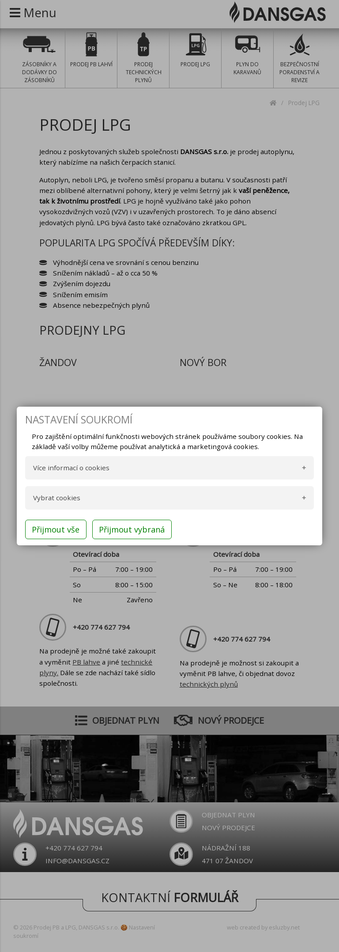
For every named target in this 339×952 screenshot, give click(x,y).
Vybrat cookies (56, 497)
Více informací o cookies (71, 467)
